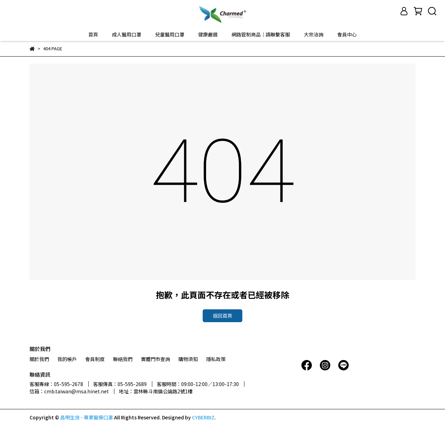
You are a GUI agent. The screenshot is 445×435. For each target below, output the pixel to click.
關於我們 (39, 358)
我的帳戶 (67, 358)
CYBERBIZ (203, 417)
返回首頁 (222, 315)
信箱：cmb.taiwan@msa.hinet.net (69, 391)
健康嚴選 (208, 34)
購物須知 (188, 358)
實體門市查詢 (155, 358)
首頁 (93, 34)
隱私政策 (216, 358)
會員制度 (95, 358)
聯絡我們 (122, 358)
